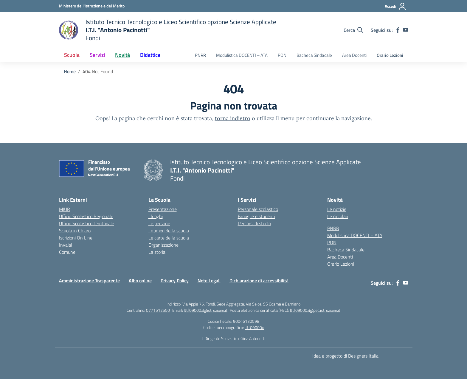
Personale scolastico (258, 209)
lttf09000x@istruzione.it (205, 310)
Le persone (159, 223)
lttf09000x (254, 327)
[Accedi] (395, 6)
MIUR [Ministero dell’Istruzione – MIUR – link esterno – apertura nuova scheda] (64, 209)
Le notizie (336, 209)
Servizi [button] (97, 55)
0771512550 (158, 310)
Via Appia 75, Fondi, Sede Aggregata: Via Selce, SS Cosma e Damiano (241, 304)
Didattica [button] (150, 55)
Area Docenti (354, 55)
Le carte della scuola (168, 237)
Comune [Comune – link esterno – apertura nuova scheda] (67, 252)
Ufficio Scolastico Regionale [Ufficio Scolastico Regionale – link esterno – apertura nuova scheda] (86, 216)
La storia (156, 252)
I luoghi (155, 216)
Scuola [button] (72, 55)
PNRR (200, 55)
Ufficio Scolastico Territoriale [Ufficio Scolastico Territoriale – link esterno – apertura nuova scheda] (86, 223)
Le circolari (337, 216)
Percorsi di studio (254, 223)
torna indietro (232, 118)
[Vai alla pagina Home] (70, 71)
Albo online (140, 280)
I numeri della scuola (168, 230)
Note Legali (209, 280)
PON (282, 55)
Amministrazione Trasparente (89, 280)
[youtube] (405, 30)
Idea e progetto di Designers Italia (345, 355)
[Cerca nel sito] (353, 30)
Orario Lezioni (390, 55)
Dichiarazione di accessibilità (258, 280)
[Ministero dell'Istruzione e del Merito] (92, 6)
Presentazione (162, 209)
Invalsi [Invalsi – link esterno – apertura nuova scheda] (65, 244)
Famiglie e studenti (256, 216)
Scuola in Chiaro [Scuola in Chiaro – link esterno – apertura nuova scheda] (75, 230)
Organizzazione (163, 244)
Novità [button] (122, 55)
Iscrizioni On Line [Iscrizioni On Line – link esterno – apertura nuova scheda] (75, 237)
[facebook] (398, 30)
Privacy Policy (175, 280)
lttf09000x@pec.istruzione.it (315, 310)
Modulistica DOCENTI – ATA (242, 55)
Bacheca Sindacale (314, 55)
